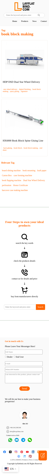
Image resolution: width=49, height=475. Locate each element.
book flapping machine (11, 180)
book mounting (29, 170)
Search (40, 307)
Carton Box (7, 175)
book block (18, 148)
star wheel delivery (10, 89)
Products (24, 21)
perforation (6, 185)
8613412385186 (16, 428)
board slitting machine (11, 170)
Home (14, 21)
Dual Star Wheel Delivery (34, 180)
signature (24, 91)
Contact (44, 21)
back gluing (7, 148)
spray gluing (14, 91)
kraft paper (41, 170)
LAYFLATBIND (15, 460)
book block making (31, 148)
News (34, 21)
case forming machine (23, 175)
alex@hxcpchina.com (17, 431)
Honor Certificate (20, 185)
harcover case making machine (15, 190)
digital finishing (25, 89)
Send (24, 388)
